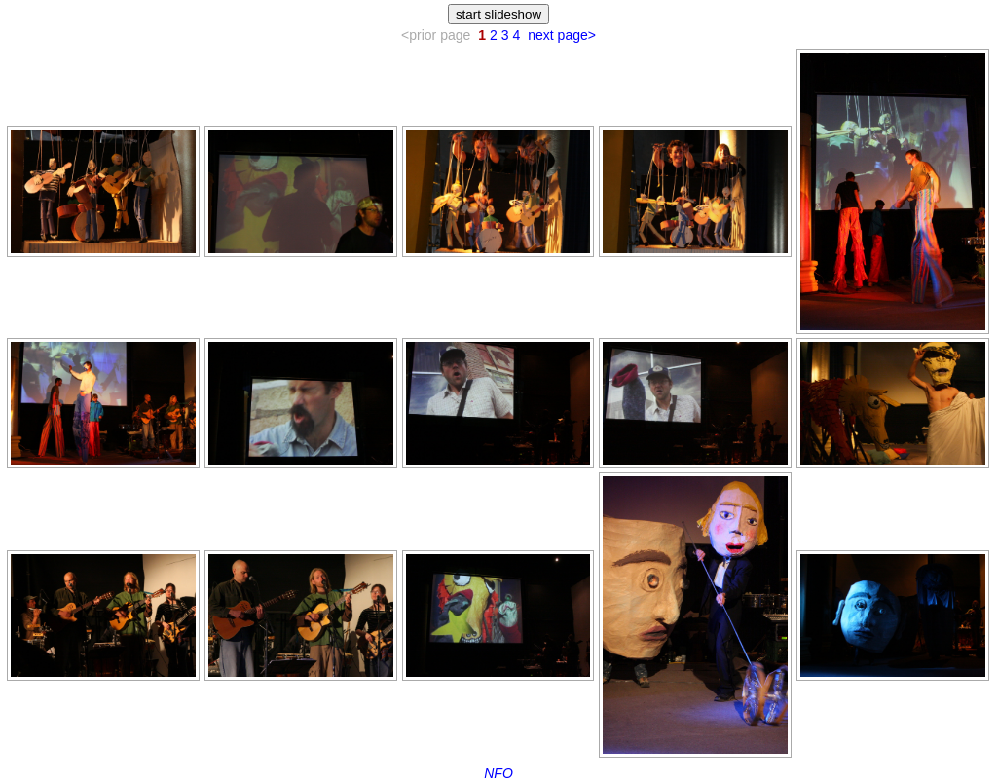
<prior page (435, 35)
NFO (498, 773)
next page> (562, 35)
